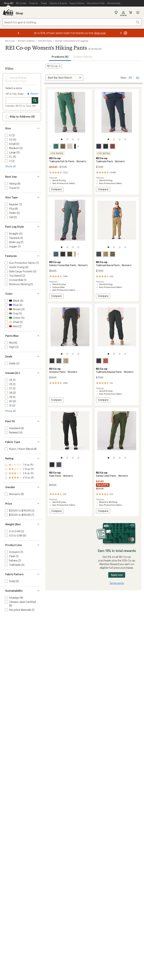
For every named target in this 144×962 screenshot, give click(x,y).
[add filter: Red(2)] (11, 326)
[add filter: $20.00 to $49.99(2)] (17, 510)
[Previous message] (19, 33)
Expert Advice (83, 56)
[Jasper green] (52, 146)
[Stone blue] (52, 254)
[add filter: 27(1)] (8, 388)
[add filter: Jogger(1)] (10, 246)
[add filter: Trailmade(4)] (12, 564)
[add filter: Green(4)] (12, 317)
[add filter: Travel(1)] (10, 187)
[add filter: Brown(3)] (12, 309)
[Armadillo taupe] (66, 361)
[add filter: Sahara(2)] (10, 560)
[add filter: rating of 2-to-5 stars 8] (19, 473)
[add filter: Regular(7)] (11, 204)
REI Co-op (9, 41)
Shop (19, 13)
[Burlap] (72, 254)
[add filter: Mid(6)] (8, 342)
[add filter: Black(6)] (11, 300)
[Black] (72, 146)
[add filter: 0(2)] (7, 135)
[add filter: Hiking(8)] (10, 183)
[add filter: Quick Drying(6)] (14, 267)
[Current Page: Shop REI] (9, 3)
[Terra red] (105, 361)
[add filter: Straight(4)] (11, 233)
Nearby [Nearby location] (32, 94)
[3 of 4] (73, 139)
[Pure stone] (66, 146)
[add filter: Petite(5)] (10, 212)
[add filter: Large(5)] (10, 152)
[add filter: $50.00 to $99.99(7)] (17, 514)
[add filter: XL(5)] (8, 156)
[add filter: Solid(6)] (9, 581)
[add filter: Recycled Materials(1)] (17, 609)
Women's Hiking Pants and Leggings (71, 41)
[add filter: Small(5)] (9, 143)
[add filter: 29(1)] (8, 396)
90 (137, 77)
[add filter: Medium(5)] (11, 148)
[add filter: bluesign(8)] (12, 597)
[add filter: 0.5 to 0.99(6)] (13, 535)
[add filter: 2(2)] (7, 160)
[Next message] (121, 33)
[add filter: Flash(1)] (9, 556)
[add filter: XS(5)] (8, 139)
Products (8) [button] (60, 56)
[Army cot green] (59, 146)
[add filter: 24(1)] (8, 379)
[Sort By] (64, 77)
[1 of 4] (61, 139)
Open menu (138, 12)
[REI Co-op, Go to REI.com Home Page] (8, 12)
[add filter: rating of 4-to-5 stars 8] (19, 465)
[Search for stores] (35, 100)
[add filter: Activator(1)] (12, 551)
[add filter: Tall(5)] (8, 217)
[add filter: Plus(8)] (9, 208)
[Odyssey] (59, 464)
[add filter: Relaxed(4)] (11, 432)
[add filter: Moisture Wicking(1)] (17, 284)
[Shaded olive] (66, 254)
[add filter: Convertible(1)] (13, 279)
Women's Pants (45, 41)
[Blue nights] (99, 146)
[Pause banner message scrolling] (125, 33)
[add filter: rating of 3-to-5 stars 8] (19, 469)
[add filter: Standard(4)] (12, 428)
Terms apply (116, 583)
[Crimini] (105, 254)
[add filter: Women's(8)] (12, 494)
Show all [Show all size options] (10, 166)
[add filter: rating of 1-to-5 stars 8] (19, 478)
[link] (70, 116)
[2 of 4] (67, 139)
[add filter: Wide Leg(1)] (12, 242)
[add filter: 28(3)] (8, 392)
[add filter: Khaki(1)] (11, 321)
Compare (56, 190)
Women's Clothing (26, 41)
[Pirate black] (59, 254)
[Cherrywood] (112, 146)
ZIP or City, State (14, 93)
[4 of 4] (78, 139)
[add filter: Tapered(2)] (11, 237)
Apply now (117, 574)
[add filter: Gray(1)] (11, 313)
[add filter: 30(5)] (8, 401)
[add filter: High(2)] (9, 346)
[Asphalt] (59, 361)
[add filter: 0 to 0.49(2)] (12, 531)
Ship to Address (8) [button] (20, 116)
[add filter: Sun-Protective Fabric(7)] (19, 262)
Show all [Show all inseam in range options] (10, 410)
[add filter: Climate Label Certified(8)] (20, 601)
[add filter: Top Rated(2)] (12, 275)
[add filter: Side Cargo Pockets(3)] (18, 271)
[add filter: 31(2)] (7, 405)
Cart (131, 12)
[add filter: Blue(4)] (11, 304)
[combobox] (72, 22)
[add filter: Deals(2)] (9, 363)
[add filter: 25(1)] (8, 384)
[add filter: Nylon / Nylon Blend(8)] (18, 448)
